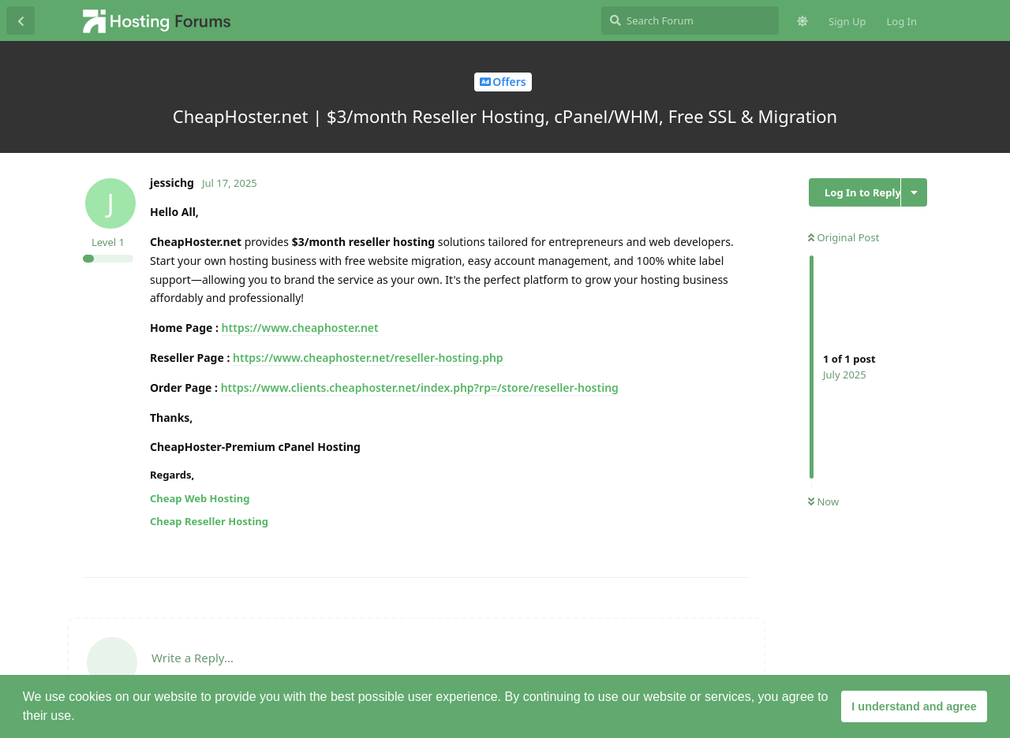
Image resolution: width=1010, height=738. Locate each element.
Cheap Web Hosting (199, 498)
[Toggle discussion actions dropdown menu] (914, 192)
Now (823, 501)
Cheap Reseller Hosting (209, 521)
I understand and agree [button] (913, 706)
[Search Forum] (690, 20)
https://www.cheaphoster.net (300, 327)
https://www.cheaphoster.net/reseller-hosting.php (368, 357)
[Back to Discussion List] (20, 20)
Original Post (843, 237)
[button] (80, 717)
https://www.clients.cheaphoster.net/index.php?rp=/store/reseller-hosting (420, 387)
